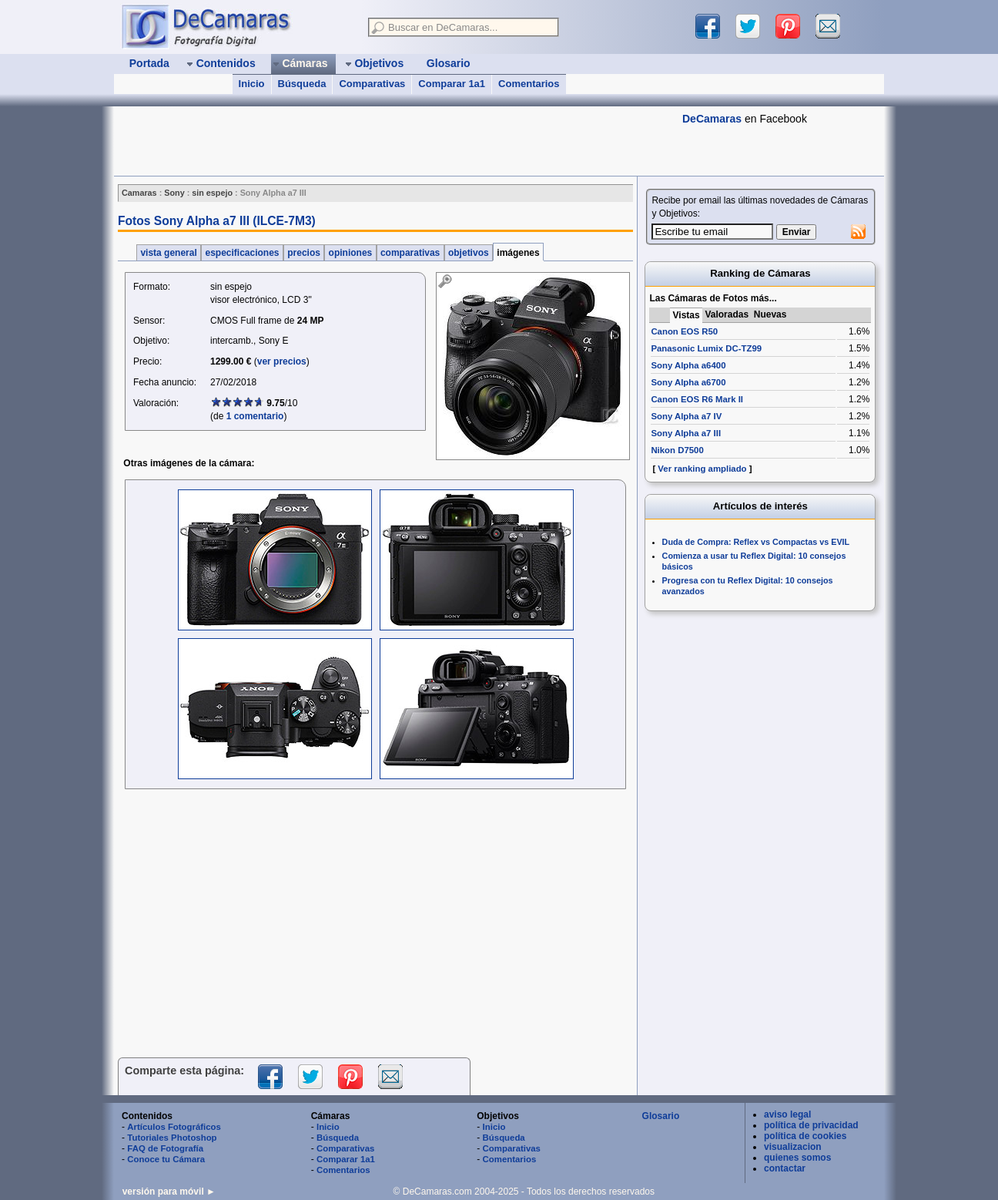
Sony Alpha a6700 (688, 382)
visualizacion (793, 1146)
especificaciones (242, 252)
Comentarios (528, 83)
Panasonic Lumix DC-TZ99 (706, 348)
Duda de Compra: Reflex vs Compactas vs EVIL (756, 541)
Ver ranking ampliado (702, 468)
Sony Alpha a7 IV (686, 416)
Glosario (661, 1116)
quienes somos (797, 1157)
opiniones (350, 252)
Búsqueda (302, 83)
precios (304, 252)
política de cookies (805, 1136)
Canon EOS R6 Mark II (697, 399)
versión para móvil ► (169, 1191)
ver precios (281, 361)
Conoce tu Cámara (166, 1159)
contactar (784, 1168)
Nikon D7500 (677, 450)
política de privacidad (811, 1125)
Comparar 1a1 (451, 83)
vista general (168, 252)
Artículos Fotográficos (174, 1126)
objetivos (468, 252)
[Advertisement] (394, 141)
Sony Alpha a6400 (688, 365)
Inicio (252, 83)
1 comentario (255, 416)
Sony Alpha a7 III (686, 433)
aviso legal (787, 1114)
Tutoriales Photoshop (171, 1137)
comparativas (410, 252)
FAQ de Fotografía (165, 1148)
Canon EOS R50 (684, 331)
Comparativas (372, 83)
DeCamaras (712, 119)
